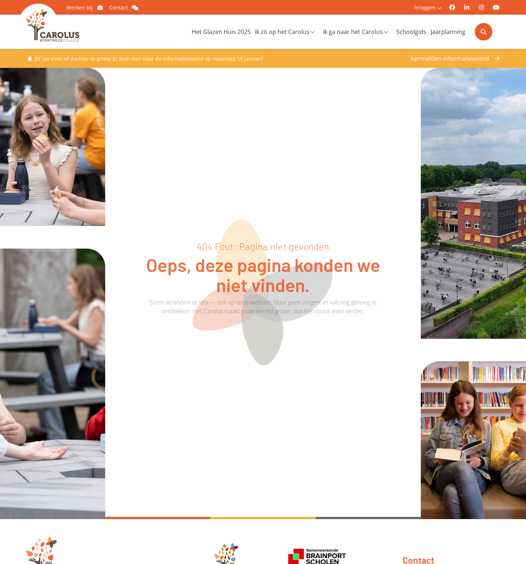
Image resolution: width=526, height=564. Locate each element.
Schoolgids (411, 32)
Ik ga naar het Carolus (353, 32)
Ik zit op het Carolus (282, 32)
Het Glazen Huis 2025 (221, 32)
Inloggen (424, 7)
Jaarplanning (448, 32)
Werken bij (86, 7)
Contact (125, 7)
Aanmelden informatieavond (449, 58)
